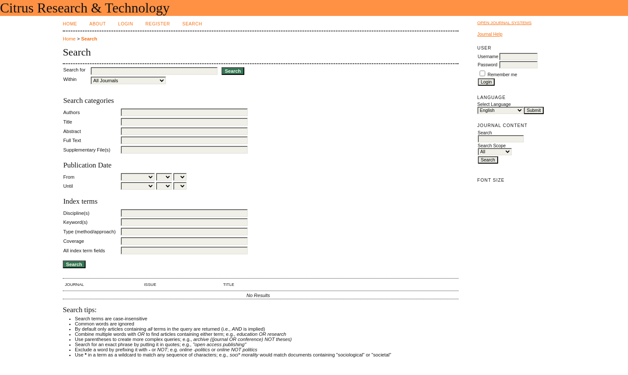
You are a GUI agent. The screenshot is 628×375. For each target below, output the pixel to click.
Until (68, 186)
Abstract (72, 131)
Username (488, 56)
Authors (71, 112)
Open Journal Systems (504, 22)
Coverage (73, 241)
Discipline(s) (76, 213)
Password (488, 64)
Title (67, 121)
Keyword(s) (75, 222)
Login (125, 24)
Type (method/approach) (89, 231)
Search (192, 24)
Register (157, 24)
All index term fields (84, 250)
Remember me (502, 74)
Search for (74, 69)
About (97, 24)
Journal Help (489, 34)
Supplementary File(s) (86, 149)
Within (70, 79)
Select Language (494, 104)
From (68, 177)
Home (70, 24)
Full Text (72, 140)
